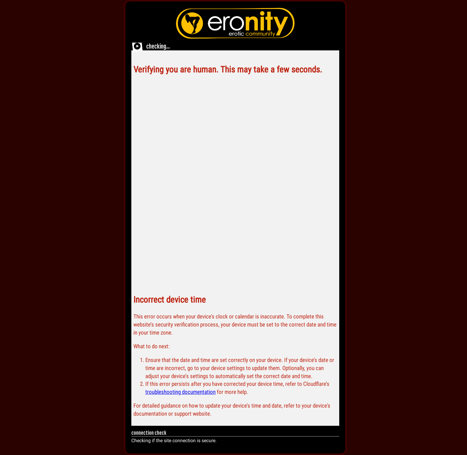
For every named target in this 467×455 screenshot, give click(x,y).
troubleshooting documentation (180, 392)
